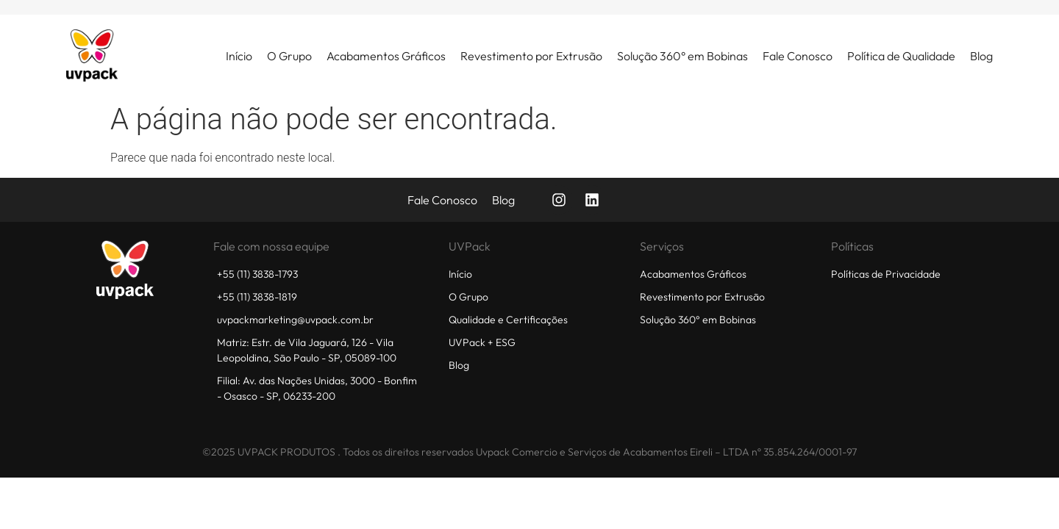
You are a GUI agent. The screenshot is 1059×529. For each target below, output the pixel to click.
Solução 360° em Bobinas (682, 55)
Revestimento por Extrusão (531, 55)
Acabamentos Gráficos (386, 55)
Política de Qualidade (901, 55)
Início (239, 55)
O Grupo (289, 55)
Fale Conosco (797, 55)
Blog (981, 55)
